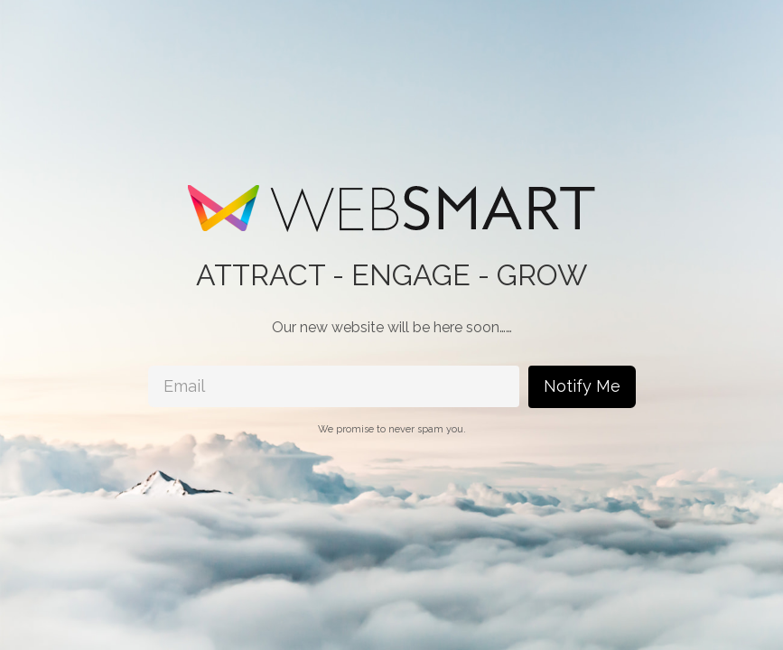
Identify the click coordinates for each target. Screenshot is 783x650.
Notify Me (582, 385)
